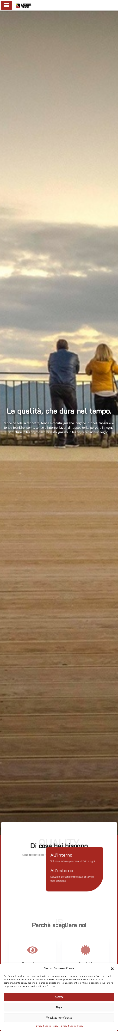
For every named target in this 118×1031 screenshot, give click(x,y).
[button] (112, 968)
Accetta (59, 997)
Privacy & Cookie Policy (46, 1026)
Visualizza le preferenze (59, 1017)
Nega (59, 1007)
